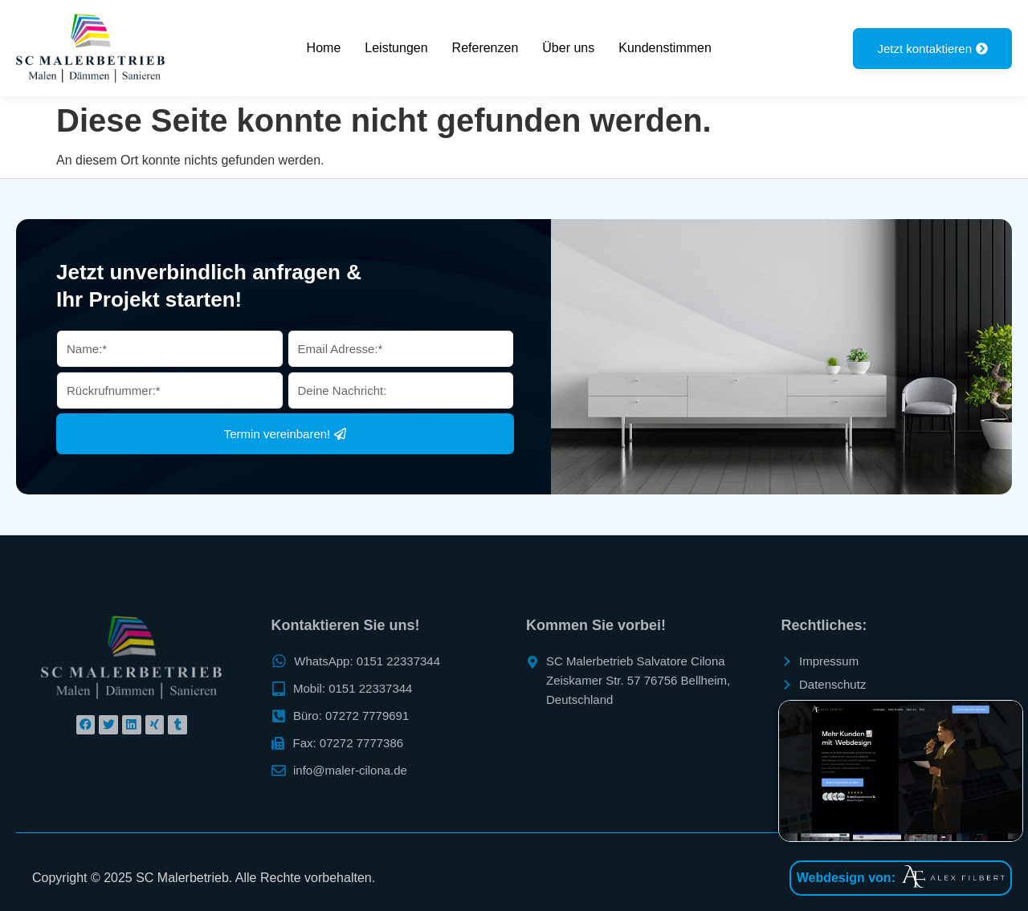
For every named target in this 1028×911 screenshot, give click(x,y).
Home (324, 48)
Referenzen (485, 48)
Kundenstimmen (665, 48)
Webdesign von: (846, 878)
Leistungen (396, 48)
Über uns (568, 48)
